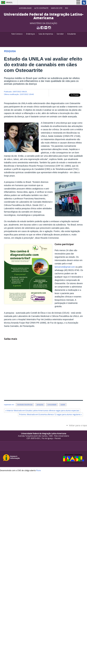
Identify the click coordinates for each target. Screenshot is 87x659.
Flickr (45, 27)
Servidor (60, 34)
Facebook (42, 27)
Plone (38, 470)
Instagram (49, 27)
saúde (63, 404)
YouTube (38, 27)
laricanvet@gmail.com (65, 267)
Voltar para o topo (78, 425)
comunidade (51, 404)
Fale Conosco (16, 34)
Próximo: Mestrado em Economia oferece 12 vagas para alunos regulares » (50, 414)
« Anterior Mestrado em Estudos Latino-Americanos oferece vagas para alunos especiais (42, 410)
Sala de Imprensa (46, 34)
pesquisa (40, 404)
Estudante (71, 34)
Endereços (30, 34)
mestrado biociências (24, 404)
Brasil (9, 2)
